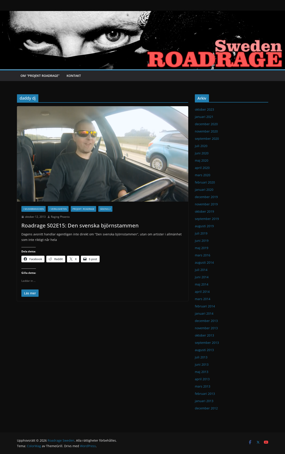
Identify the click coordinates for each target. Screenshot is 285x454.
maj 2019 (201, 248)
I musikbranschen (33, 208)
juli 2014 (201, 270)
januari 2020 (204, 189)
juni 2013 (202, 364)
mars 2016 (202, 255)
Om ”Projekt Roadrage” (40, 76)
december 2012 (206, 408)
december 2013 (206, 321)
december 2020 (206, 124)
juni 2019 (202, 240)
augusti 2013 (204, 350)
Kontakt (74, 76)
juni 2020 (202, 153)
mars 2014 (202, 299)
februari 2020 (205, 182)
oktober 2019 (204, 211)
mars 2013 (202, 386)
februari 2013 (205, 394)
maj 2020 (201, 160)
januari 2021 (204, 117)
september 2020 (207, 138)
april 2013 (202, 379)
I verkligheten (58, 208)
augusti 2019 (204, 226)
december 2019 (206, 197)
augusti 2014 (204, 262)
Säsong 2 (105, 208)
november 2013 (206, 328)
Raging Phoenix (60, 217)
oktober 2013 (204, 335)
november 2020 (206, 131)
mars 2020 (202, 175)
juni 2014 (202, 277)
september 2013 (207, 342)
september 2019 (207, 219)
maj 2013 (201, 372)
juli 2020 (201, 146)
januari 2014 (204, 313)
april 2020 (202, 168)
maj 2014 (201, 284)
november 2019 (206, 204)
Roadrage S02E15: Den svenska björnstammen (80, 225)
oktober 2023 (204, 109)
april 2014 (202, 291)
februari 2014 (205, 306)
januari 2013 (204, 401)
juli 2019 (201, 233)
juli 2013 (201, 357)
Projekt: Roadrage (83, 208)
